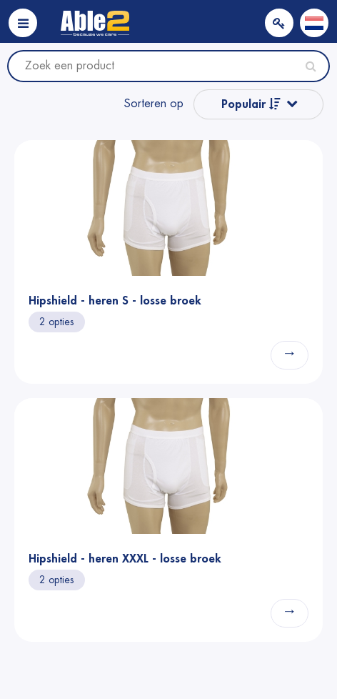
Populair (251, 104)
